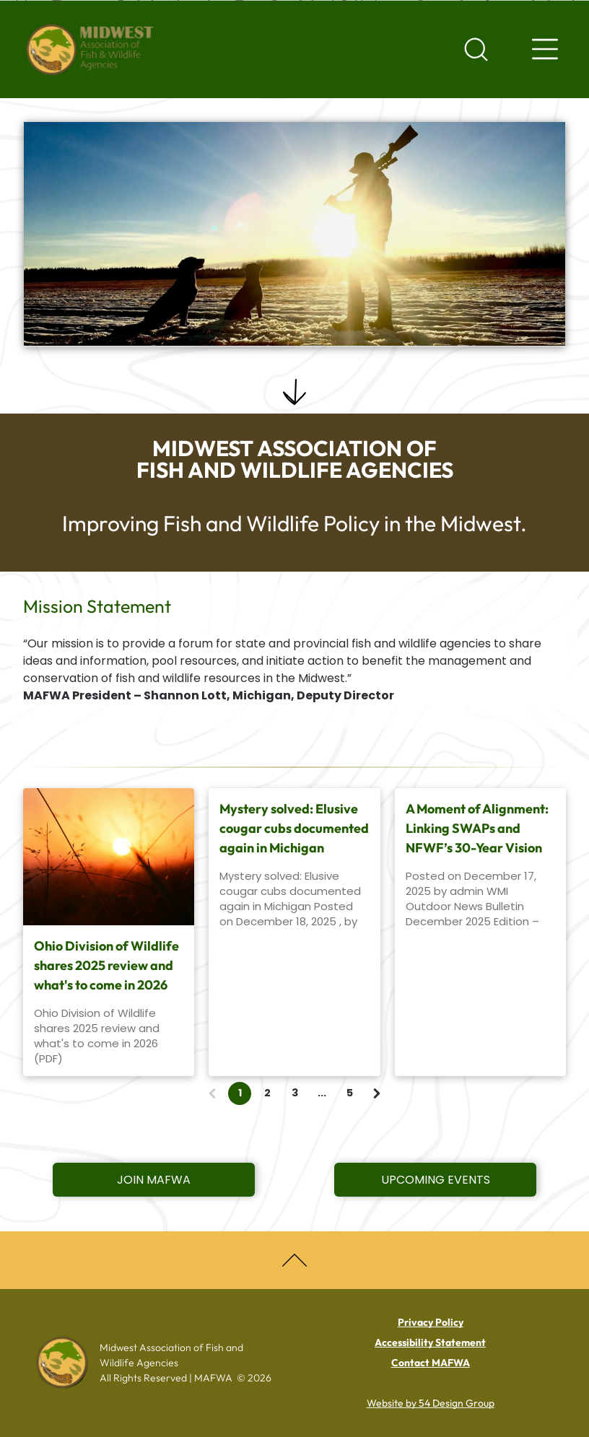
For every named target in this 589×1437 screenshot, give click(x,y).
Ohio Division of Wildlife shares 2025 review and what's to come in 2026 (106, 965)
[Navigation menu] (545, 49)
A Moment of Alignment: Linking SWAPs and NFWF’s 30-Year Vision (477, 828)
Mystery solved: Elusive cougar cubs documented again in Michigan (294, 828)
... (322, 1093)
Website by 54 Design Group (430, 1403)
